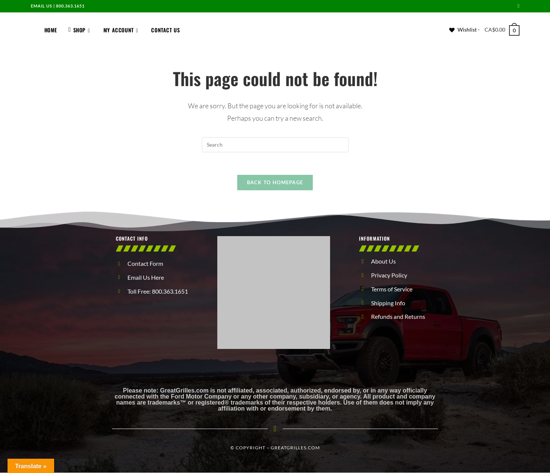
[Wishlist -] (464, 29)
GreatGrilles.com (295, 448)
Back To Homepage (275, 183)
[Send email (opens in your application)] (517, 6)
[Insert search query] (275, 144)
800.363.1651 (70, 5)
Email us (41, 5)
